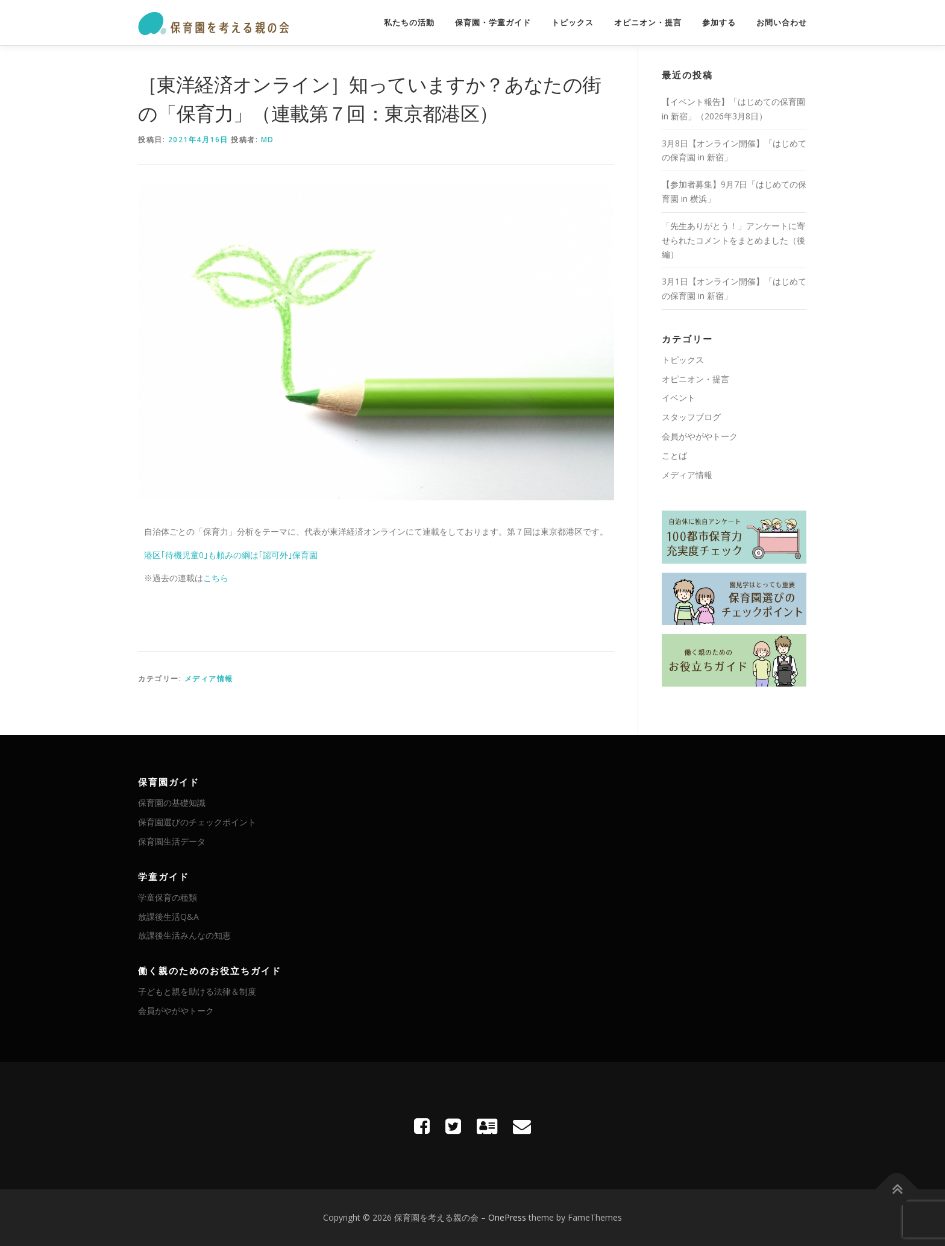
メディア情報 (208, 678)
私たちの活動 (409, 22)
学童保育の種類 (167, 897)
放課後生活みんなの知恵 (184, 935)
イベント (678, 397)
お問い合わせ (781, 22)
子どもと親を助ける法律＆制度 (197, 991)
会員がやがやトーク (700, 436)
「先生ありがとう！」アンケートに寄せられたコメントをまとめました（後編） (733, 240)
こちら (215, 578)
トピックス (572, 22)
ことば (674, 455)
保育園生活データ (172, 841)
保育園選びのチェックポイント (197, 822)
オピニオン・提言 (648, 22)
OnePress (507, 1217)
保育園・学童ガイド (493, 22)
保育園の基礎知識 (172, 802)
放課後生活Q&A (168, 916)
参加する (719, 22)
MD (267, 139)
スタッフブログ (691, 417)
